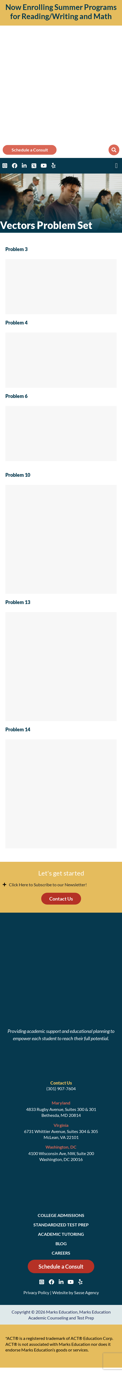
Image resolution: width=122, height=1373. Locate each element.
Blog (61, 1243)
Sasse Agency (86, 1292)
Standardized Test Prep (61, 1224)
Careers (61, 1252)
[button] (114, 149)
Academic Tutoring (61, 1234)
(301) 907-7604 (61, 1088)
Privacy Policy (36, 1292)
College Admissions (61, 1215)
